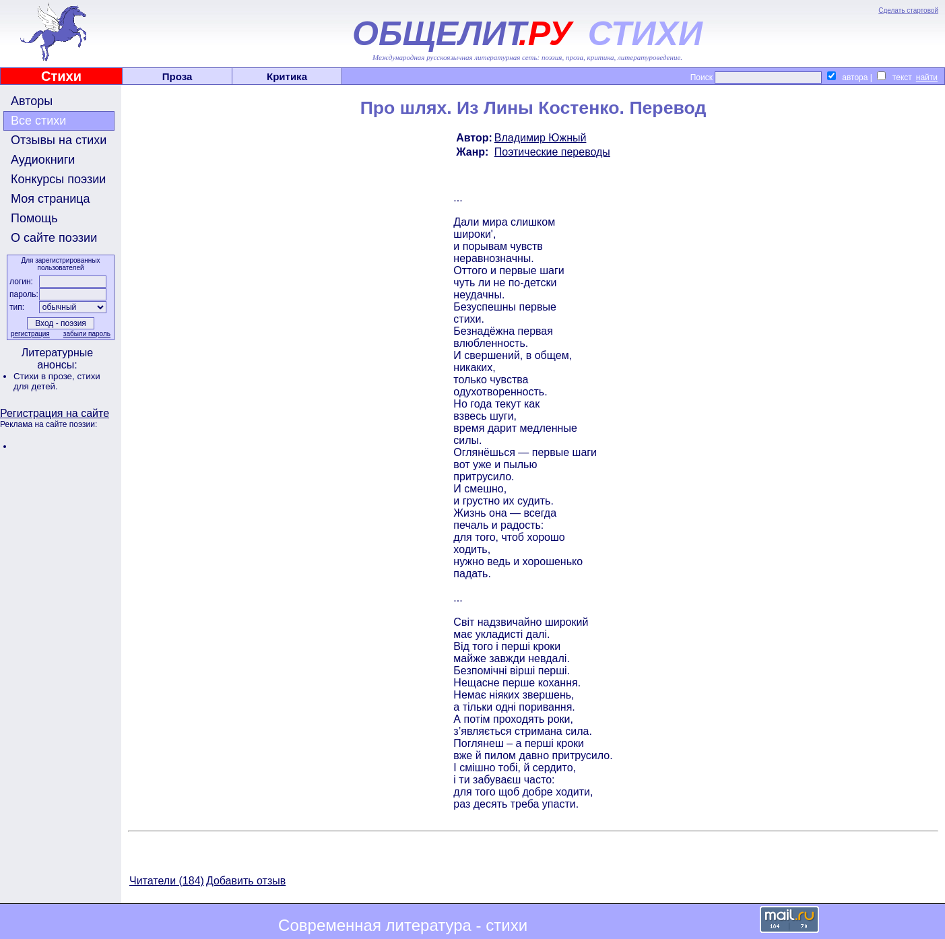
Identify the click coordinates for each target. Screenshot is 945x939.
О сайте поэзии (54, 238)
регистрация (30, 333)
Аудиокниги (43, 159)
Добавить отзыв (246, 880)
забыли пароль (86, 333)
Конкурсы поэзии (58, 179)
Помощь (34, 218)
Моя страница (50, 198)
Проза (177, 76)
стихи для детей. (56, 381)
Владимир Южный (540, 137)
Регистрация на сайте (54, 413)
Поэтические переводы (552, 152)
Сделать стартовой (908, 10)
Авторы (32, 101)
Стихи (61, 76)
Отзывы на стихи (58, 140)
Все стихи (38, 120)
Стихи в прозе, (45, 376)
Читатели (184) (166, 880)
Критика (287, 76)
